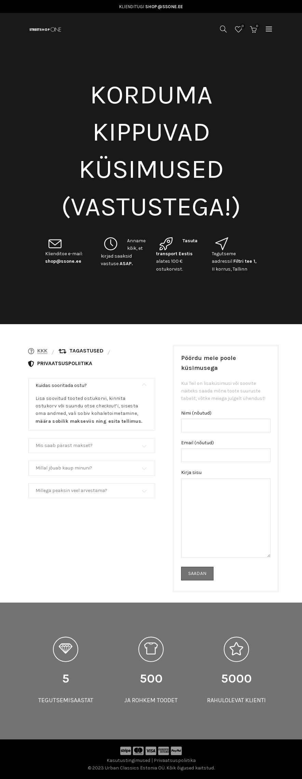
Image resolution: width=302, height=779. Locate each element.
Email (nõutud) (197, 443)
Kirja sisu (191, 472)
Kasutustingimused (128, 760)
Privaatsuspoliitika (175, 760)
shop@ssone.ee (63, 261)
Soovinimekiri (242, 26)
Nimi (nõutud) (196, 413)
